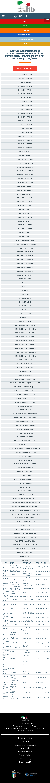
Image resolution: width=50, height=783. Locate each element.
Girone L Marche (25, 78)
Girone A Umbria (25, 209)
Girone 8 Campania (25, 275)
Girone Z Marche (25, 132)
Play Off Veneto (25, 445)
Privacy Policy (25, 755)
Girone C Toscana (25, 367)
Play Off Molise (25, 483)
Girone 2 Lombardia (25, 186)
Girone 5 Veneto (25, 152)
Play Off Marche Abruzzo (25, 479)
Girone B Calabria (25, 433)
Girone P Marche (25, 94)
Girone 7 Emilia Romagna (25, 348)
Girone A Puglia (25, 406)
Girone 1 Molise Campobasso (25, 414)
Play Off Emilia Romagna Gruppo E (25, 514)
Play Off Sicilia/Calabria (25, 541)
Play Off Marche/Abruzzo (25, 464)
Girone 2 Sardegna (25, 163)
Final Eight (25, 556)
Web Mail (25, 748)
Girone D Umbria (25, 221)
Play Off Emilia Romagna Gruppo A (25, 498)
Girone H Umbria (25, 236)
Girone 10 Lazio (25, 313)
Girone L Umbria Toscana (25, 244)
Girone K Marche (25, 74)
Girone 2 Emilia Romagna (25, 329)
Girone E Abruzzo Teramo (25, 394)
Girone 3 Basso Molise (25, 421)
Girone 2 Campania (25, 252)
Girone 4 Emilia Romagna (25, 337)
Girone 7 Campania (25, 271)
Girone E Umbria (25, 225)
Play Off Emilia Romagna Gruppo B (25, 502)
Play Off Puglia (25, 525)
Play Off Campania (25, 472)
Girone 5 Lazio (25, 294)
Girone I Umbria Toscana (25, 240)
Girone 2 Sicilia (25, 375)
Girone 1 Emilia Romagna (25, 325)
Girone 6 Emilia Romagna (25, 344)
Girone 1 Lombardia (25, 182)
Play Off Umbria (25, 491)
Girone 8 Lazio (25, 306)
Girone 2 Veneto (25, 140)
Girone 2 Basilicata (25, 198)
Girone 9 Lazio (25, 310)
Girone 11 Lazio (25, 317)
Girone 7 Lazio (25, 302)
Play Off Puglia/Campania (25, 533)
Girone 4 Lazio (25, 290)
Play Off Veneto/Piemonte (25, 537)
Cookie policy (25, 758)
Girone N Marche (25, 86)
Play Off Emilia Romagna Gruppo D (25, 510)
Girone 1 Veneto (25, 136)
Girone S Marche (25, 105)
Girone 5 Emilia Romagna (25, 340)
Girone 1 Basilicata (25, 194)
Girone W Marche (25, 121)
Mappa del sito (25, 738)
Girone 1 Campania (25, 248)
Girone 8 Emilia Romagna (25, 352)
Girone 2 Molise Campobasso (25, 418)
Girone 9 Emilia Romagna (25, 356)
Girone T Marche (25, 109)
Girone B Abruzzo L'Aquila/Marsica (25, 383)
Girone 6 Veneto (25, 155)
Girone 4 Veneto (25, 148)
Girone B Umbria (25, 213)
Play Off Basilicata (25, 437)
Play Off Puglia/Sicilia (25, 529)
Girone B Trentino (25, 179)
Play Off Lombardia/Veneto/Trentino (25, 448)
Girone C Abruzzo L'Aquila (25, 387)
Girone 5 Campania (25, 263)
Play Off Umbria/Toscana (25, 441)
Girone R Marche (25, 101)
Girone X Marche (25, 125)
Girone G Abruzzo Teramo (25, 402)
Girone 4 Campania (25, 259)
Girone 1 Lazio (25, 279)
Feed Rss (25, 741)
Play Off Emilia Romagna (25, 518)
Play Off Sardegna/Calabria (25, 545)
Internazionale (25, 752)
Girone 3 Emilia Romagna (25, 333)
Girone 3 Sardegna (25, 167)
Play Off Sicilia (25, 487)
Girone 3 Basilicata (25, 202)
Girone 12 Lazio (25, 321)
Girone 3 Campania (25, 256)
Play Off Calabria (25, 475)
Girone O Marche (25, 90)
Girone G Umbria (25, 233)
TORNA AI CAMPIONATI (25, 68)
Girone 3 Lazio (25, 286)
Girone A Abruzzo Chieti (25, 379)
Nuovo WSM (25, 762)
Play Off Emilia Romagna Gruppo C (25, 506)
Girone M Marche (25, 82)
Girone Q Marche (25, 98)
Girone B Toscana (25, 364)
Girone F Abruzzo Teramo (25, 398)
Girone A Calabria (25, 429)
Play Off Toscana (25, 456)
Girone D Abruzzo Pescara (25, 391)
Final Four (25, 560)
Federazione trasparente (25, 745)
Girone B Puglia (25, 410)
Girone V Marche (25, 117)
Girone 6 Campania (25, 267)
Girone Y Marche (25, 128)
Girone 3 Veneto (25, 144)
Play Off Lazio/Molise (25, 468)
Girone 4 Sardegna (25, 171)
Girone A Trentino (25, 175)
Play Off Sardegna (25, 495)
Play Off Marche (25, 460)
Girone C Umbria (25, 217)
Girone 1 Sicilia (25, 371)
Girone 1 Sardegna (25, 159)
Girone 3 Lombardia (25, 190)
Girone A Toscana (25, 360)
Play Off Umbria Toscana (25, 452)
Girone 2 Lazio (25, 283)
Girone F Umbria (25, 229)
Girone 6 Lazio (25, 298)
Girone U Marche (25, 113)
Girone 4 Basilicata (25, 206)
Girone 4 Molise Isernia (25, 425)
